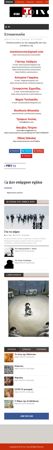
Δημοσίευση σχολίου (15, 193)
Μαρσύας (39, 2)
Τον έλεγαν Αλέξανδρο (23, 260)
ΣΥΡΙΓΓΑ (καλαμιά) (23, 389)
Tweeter (26, 151)
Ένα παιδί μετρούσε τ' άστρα (25, 249)
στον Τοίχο (26, 447)
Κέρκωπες (30, 2)
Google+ (38, 151)
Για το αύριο (12, 231)
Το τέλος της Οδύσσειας (15, 2)
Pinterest (26, 156)
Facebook (14, 151)
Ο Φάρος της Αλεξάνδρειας (26, 401)
